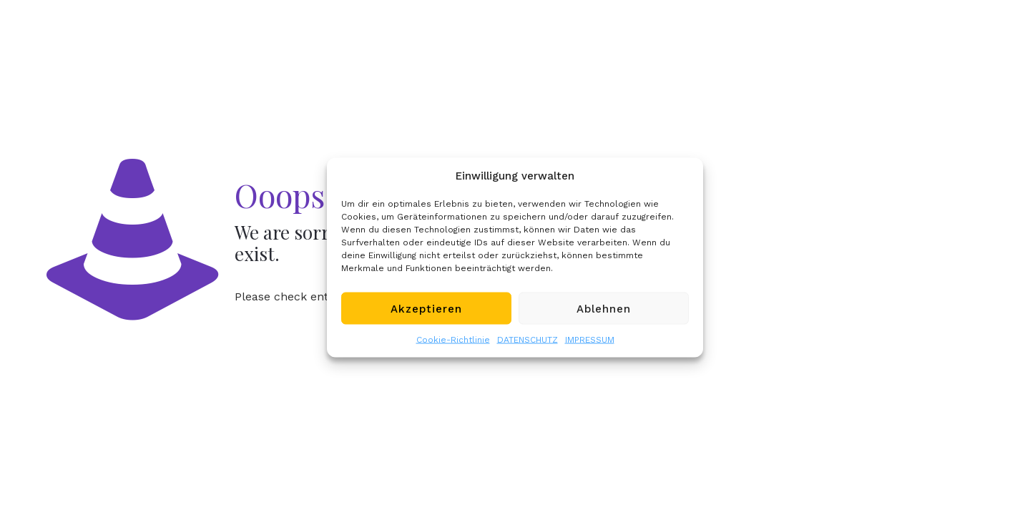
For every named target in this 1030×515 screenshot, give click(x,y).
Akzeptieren (426, 308)
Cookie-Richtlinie (453, 340)
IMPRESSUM (589, 340)
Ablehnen (604, 308)
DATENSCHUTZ (527, 340)
